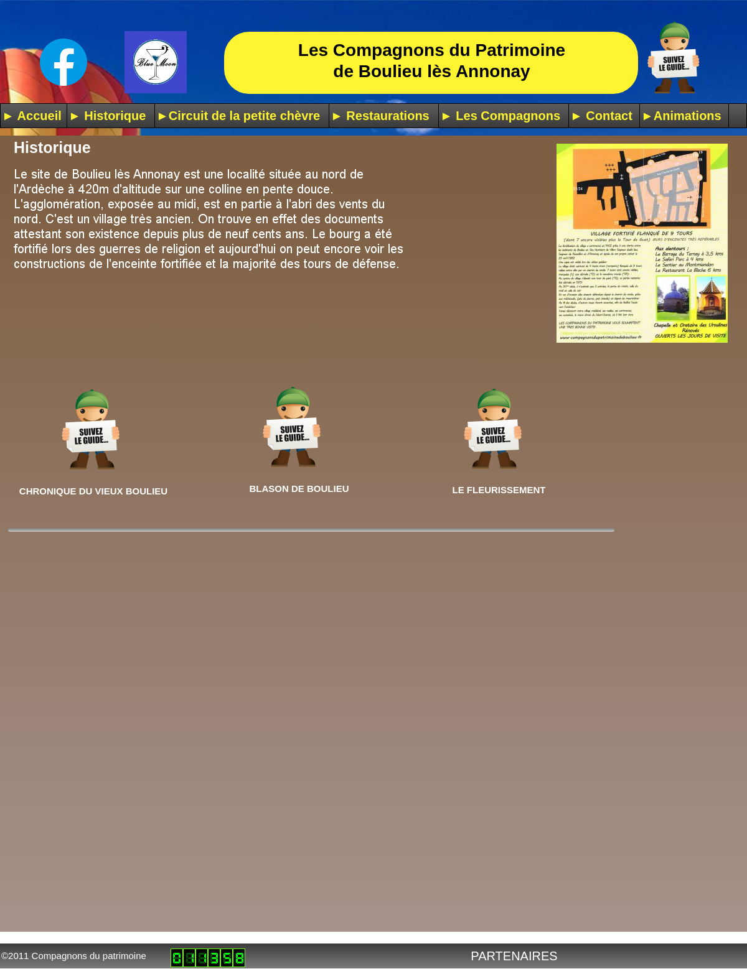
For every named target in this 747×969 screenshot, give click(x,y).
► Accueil (32, 116)
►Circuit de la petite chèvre (238, 116)
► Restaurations (380, 116)
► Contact (601, 116)
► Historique (107, 116)
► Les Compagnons (500, 116)
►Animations (681, 116)
